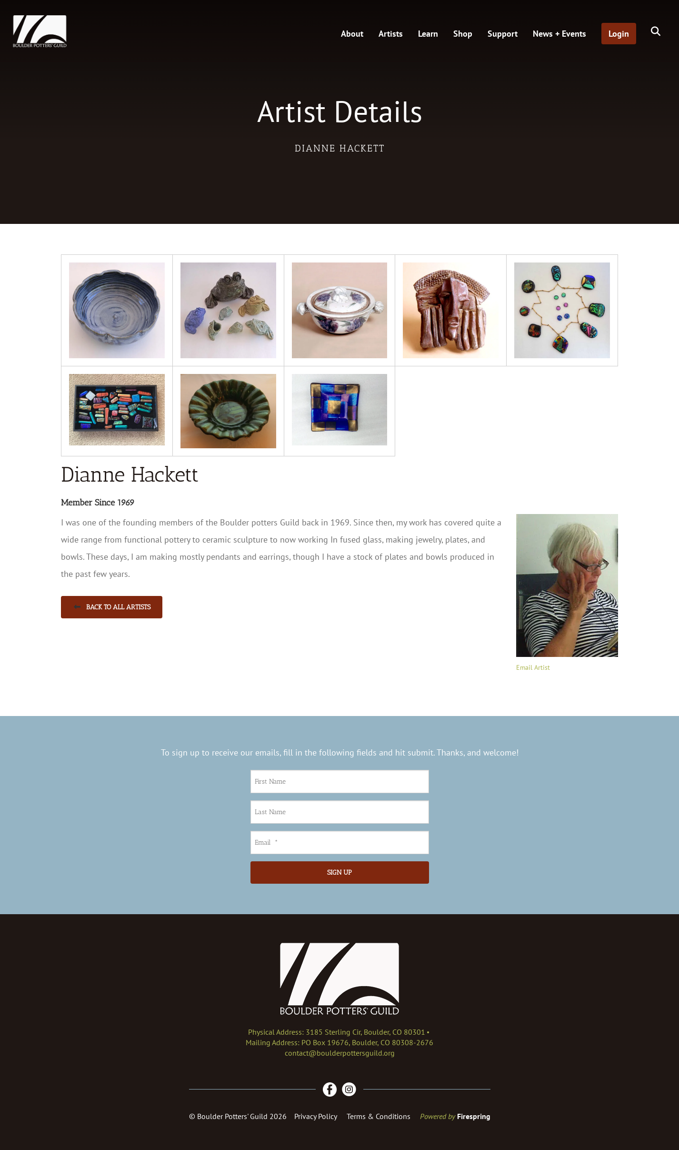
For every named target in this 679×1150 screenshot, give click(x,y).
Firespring (473, 1116)
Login (619, 33)
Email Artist (533, 667)
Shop (462, 33)
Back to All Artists (111, 607)
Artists (391, 33)
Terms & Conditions (378, 1116)
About (352, 33)
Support (503, 33)
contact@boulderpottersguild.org (340, 1053)
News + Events (559, 33)
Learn (428, 33)
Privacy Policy (315, 1116)
